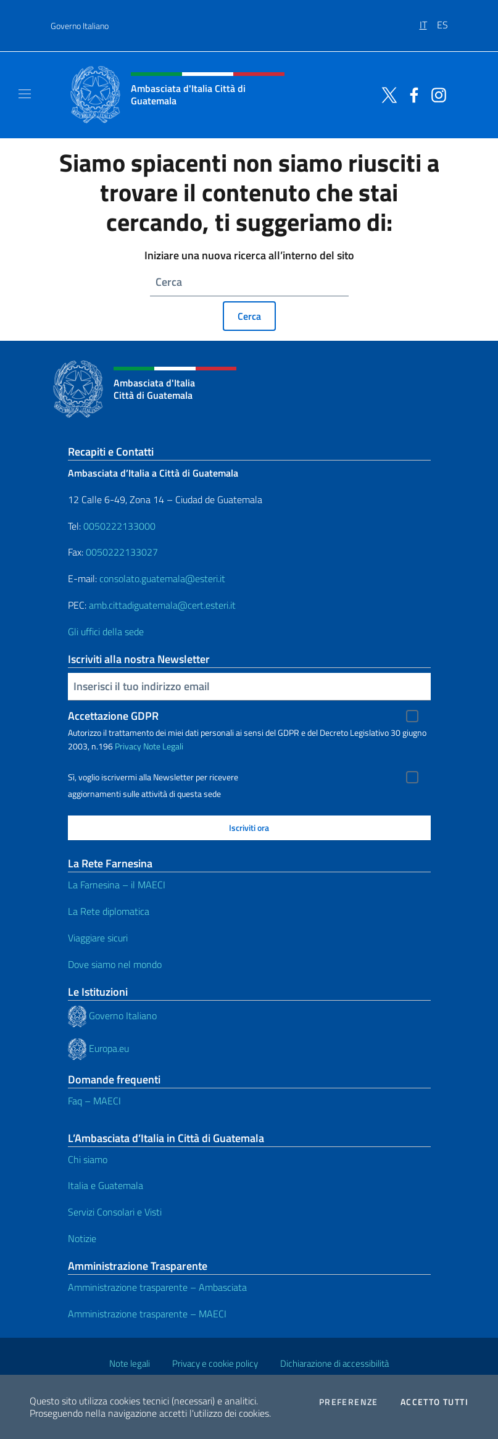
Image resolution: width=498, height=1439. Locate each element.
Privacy (128, 746)
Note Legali (163, 746)
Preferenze (348, 1402)
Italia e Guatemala (105, 1185)
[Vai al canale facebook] (411, 93)
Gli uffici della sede (106, 631)
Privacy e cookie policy (215, 1363)
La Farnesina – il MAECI (116, 884)
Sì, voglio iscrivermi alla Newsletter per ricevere (153, 777)
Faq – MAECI (94, 1100)
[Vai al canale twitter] (386, 93)
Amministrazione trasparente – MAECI (147, 1313)
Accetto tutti (434, 1402)
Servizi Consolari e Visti (115, 1211)
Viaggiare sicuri (98, 937)
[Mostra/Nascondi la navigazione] (24, 93)
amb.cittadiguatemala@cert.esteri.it (162, 605)
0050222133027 (122, 551)
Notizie (82, 1238)
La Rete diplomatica (108, 911)
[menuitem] (428, 20)
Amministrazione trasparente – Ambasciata (157, 1287)
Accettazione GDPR (113, 715)
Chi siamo (87, 1159)
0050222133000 (119, 526)
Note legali (129, 1363)
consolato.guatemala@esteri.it (162, 578)
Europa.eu (109, 1047)
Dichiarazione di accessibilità (334, 1363)
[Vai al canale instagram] (435, 93)
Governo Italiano (80, 25)
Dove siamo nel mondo (115, 964)
